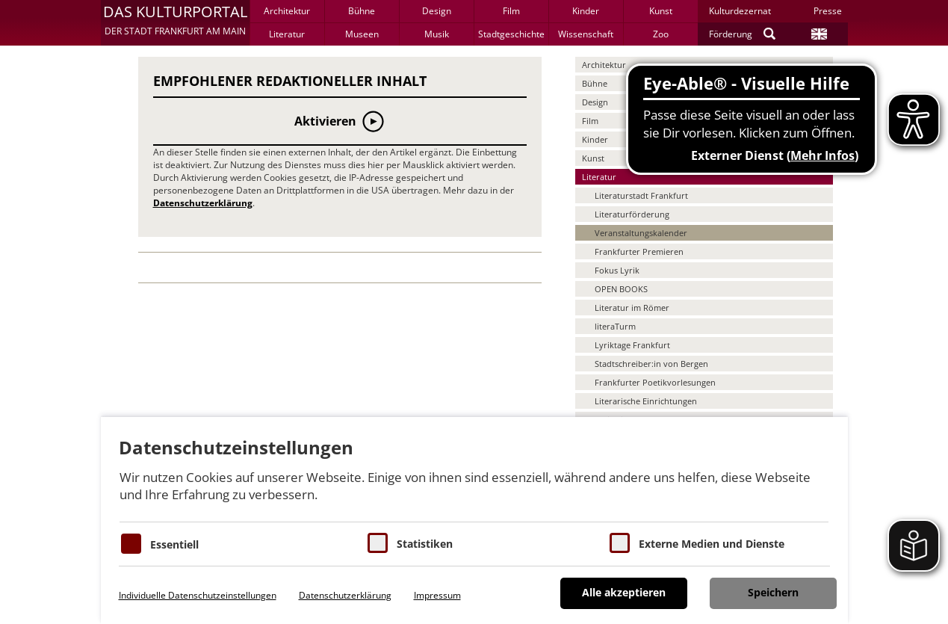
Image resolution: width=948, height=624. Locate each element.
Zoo (661, 34)
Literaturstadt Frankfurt (641, 195)
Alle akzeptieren (624, 592)
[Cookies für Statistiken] (378, 543)
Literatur (287, 34)
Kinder (585, 10)
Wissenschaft (585, 34)
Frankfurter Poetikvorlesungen (655, 382)
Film (511, 10)
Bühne (361, 10)
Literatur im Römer (632, 307)
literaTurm (615, 326)
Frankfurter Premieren (639, 251)
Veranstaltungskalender (641, 232)
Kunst (660, 10)
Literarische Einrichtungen (646, 401)
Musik (436, 34)
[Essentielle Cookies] (131, 544)
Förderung (730, 34)
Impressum (437, 595)
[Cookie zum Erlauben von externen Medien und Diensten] (620, 543)
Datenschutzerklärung (203, 203)
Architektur (287, 10)
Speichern (773, 592)
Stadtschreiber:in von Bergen (651, 363)
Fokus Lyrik (617, 270)
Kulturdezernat (740, 10)
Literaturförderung (632, 214)
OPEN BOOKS (621, 288)
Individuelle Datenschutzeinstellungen (197, 595)
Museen (362, 34)
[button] (175, 22)
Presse (828, 10)
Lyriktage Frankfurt (632, 344)
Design (436, 10)
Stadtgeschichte (511, 34)
